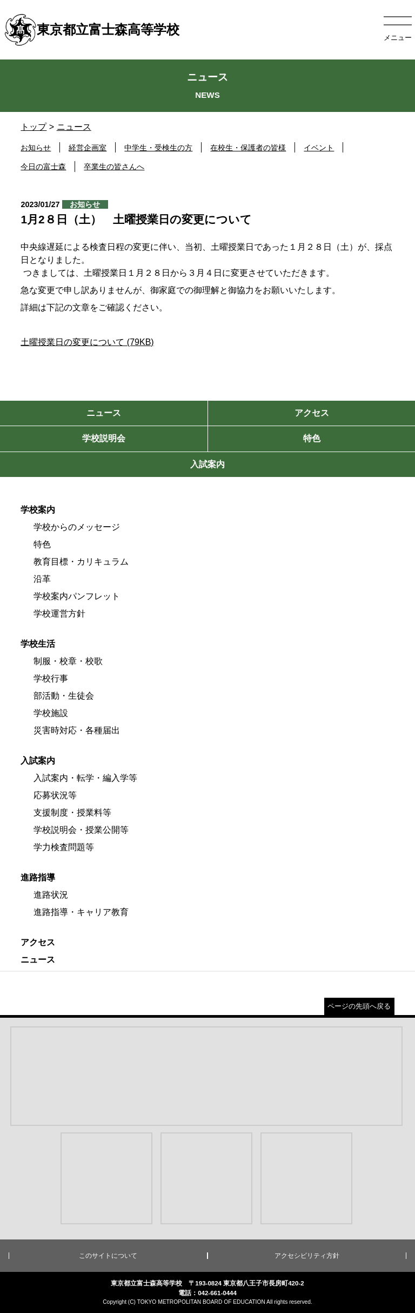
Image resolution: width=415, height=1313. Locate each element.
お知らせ (36, 147)
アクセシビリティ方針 (307, 1255)
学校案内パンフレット (77, 596)
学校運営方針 (59, 613)
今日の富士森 (43, 166)
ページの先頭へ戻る (359, 1006)
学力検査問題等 (64, 847)
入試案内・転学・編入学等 (85, 778)
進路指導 (38, 877)
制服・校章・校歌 (68, 661)
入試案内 (38, 760)
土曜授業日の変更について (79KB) (87, 342)
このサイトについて (108, 1255)
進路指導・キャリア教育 (81, 912)
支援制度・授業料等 (72, 812)
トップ (33, 126)
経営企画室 (87, 147)
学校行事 (51, 678)
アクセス (38, 942)
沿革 (42, 578)
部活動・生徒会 (64, 695)
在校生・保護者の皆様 (248, 147)
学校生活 (38, 643)
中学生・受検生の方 (158, 147)
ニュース (74, 126)
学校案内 (38, 509)
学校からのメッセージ (77, 527)
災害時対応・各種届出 (77, 730)
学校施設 (51, 713)
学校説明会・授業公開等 (81, 829)
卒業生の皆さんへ (114, 166)
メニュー (398, 38)
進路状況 (51, 894)
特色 (42, 544)
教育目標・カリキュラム (81, 561)
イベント (319, 147)
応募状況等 (55, 795)
